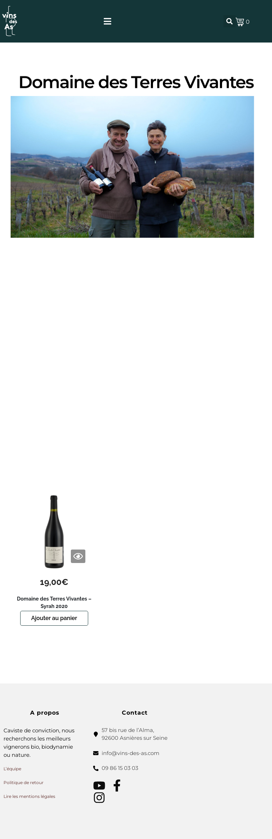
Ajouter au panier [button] (54, 618)
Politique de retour (24, 782)
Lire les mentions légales (29, 796)
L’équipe (12, 768)
